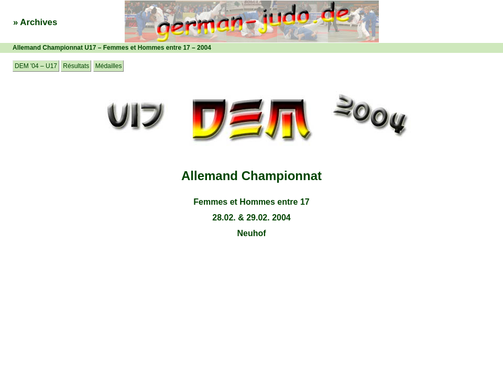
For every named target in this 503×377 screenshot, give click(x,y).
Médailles (108, 66)
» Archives (35, 22)
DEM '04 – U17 (36, 66)
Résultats (76, 66)
